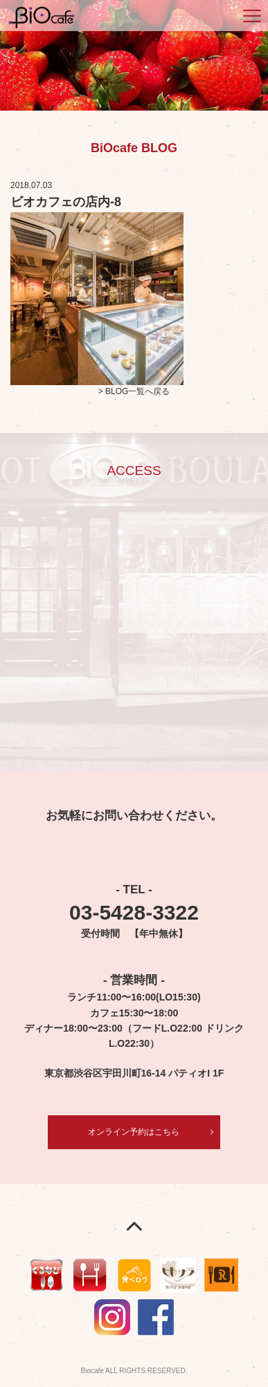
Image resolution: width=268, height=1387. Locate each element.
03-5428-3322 (134, 912)
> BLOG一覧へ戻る (134, 391)
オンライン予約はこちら (133, 1132)
